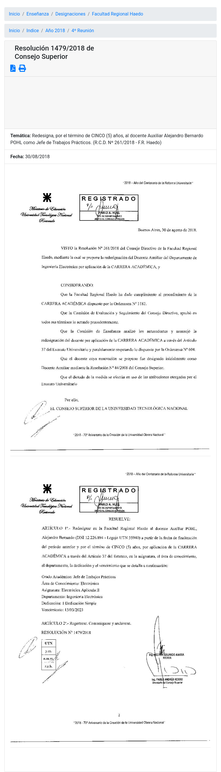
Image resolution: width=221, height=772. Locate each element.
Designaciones (70, 14)
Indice (32, 30)
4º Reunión (83, 30)
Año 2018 (55, 30)
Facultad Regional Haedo (117, 14)
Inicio (14, 14)
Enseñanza (37, 14)
